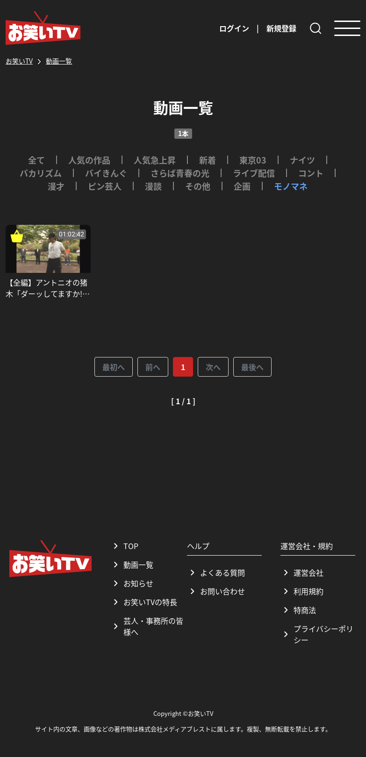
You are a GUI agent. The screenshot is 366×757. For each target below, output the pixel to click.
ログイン (234, 28)
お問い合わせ (216, 591)
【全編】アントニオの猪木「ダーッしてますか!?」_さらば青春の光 (48, 288)
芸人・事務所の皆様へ (146, 626)
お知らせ (131, 583)
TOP (124, 545)
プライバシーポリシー (316, 634)
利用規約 (301, 591)
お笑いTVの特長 (143, 601)
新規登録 (281, 28)
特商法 (298, 609)
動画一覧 (131, 564)
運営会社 (301, 572)
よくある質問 (216, 572)
